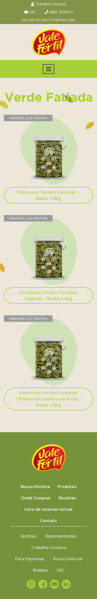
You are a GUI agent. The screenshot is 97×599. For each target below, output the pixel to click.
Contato (48, 520)
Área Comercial (67, 559)
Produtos (67, 486)
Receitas (67, 498)
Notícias (28, 536)
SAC (30, 12)
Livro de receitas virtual (48, 509)
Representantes (60, 536)
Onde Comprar (36, 498)
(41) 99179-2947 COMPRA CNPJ (48, 20)
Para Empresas (29, 559)
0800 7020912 (58, 12)
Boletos (40, 570)
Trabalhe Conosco (48, 4)
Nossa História (35, 486)
